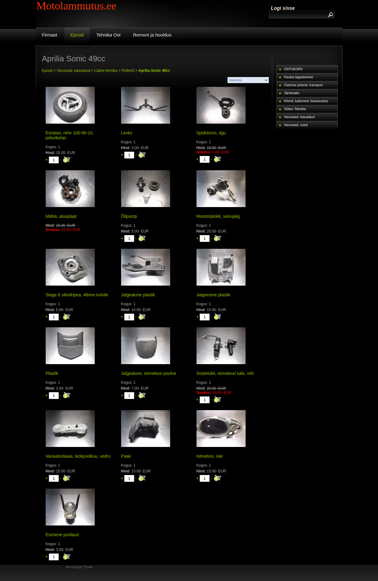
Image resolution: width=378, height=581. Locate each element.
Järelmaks (292, 93)
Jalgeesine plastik (214, 294)
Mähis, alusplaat (61, 216)
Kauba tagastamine (298, 77)
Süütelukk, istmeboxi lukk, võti (225, 373)
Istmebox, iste (210, 456)
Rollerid (128, 70)
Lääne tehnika (105, 70)
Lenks (126, 132)
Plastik (52, 373)
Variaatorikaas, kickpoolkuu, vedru (78, 456)
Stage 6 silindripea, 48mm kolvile (77, 294)
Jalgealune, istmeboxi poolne (149, 373)
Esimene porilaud (62, 534)
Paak (126, 456)
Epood (47, 70)
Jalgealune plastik (138, 294)
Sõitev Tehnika (295, 109)
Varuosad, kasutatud (73, 70)
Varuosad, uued (296, 125)
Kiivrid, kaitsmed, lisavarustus (306, 101)
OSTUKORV (293, 69)
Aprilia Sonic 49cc (154, 70)
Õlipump (129, 216)
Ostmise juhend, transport (303, 85)
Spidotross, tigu (211, 132)
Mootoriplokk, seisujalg (218, 216)
